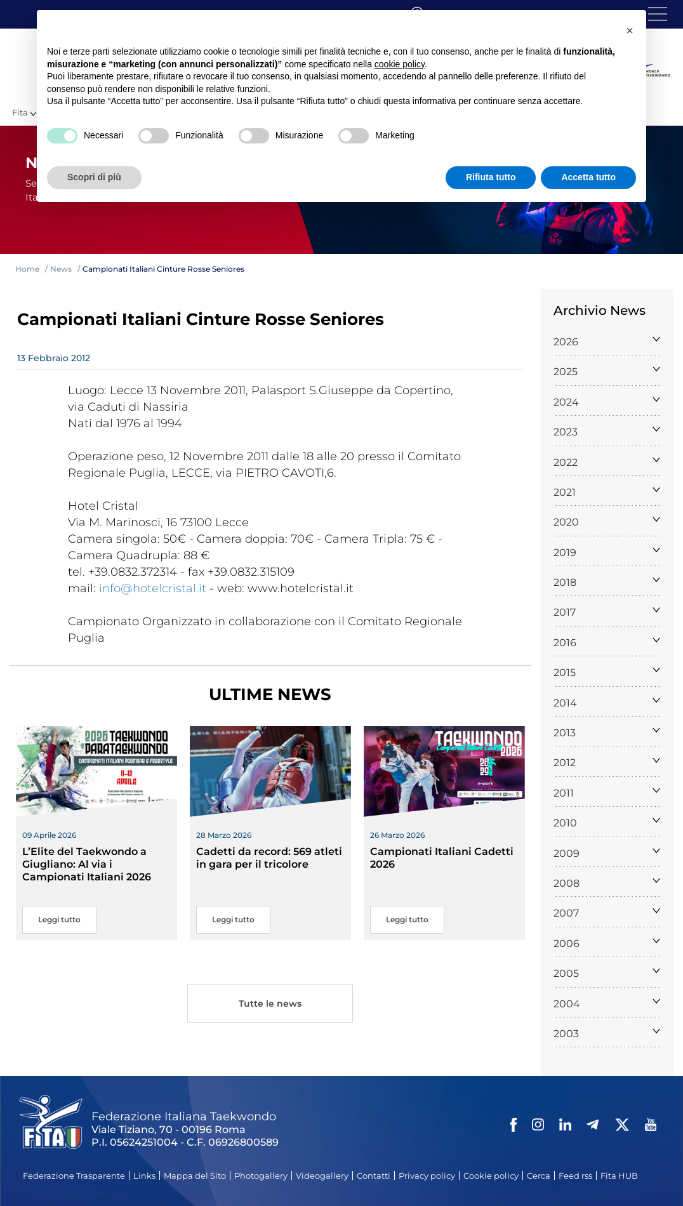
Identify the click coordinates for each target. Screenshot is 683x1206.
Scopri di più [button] (94, 177)
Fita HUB (619, 1175)
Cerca (538, 1175)
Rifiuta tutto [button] (491, 177)
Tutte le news (270, 1005)
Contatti (373, 1175)
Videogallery (322, 1175)
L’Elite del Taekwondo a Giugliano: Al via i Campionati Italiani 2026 (86, 864)
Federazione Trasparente (74, 1175)
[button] (630, 30)
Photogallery (261, 1175)
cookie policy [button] (400, 64)
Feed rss (575, 1175)
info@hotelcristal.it (152, 588)
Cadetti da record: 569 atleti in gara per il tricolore (269, 857)
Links (144, 1175)
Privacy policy (427, 1175)
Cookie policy (491, 1175)
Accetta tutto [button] (588, 177)
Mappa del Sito (195, 1175)
